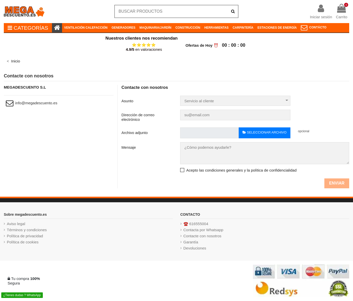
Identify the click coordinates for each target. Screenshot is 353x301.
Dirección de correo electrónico (137, 117)
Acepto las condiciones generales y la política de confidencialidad (241, 170)
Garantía (190, 242)
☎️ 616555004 (195, 224)
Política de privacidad (25, 236)
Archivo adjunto (134, 132)
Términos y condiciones (27, 230)
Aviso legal (16, 224)
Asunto (127, 101)
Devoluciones (194, 248)
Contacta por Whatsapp (203, 230)
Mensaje (128, 147)
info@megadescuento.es (36, 103)
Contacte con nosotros (202, 236)
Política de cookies (23, 242)
